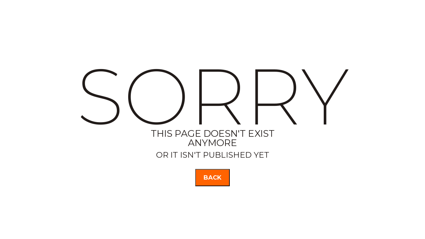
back (212, 177)
